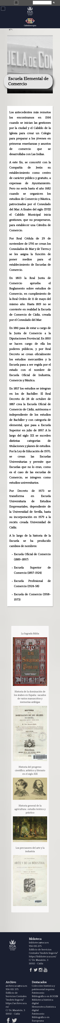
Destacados (39, 982)
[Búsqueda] (42, 3)
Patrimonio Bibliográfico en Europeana (40, 1017)
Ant (11, 30)
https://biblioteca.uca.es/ (42, 956)
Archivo (11, 982)
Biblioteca (35, 939)
